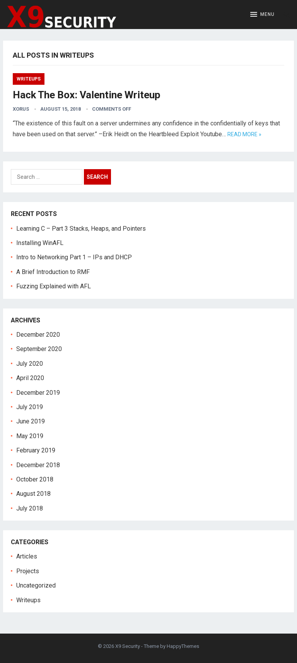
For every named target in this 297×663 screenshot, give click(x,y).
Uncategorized (36, 585)
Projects (27, 571)
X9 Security (127, 646)
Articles (26, 556)
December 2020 (38, 334)
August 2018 (33, 493)
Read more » (244, 134)
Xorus (21, 109)
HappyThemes (183, 646)
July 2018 (29, 508)
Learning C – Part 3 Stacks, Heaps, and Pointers (81, 228)
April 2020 (30, 378)
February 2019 (35, 450)
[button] (262, 15)
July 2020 (29, 363)
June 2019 (30, 421)
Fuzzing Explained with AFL (53, 286)
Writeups (29, 79)
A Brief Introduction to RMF (53, 272)
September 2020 (39, 349)
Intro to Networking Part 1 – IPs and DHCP (74, 257)
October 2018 (34, 479)
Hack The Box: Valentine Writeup (86, 95)
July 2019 (29, 407)
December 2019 (38, 392)
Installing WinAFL (39, 243)
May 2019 (29, 436)
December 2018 (38, 465)
